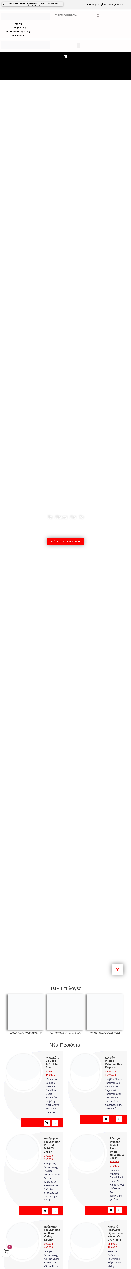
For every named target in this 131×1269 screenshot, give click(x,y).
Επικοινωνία (18, 35)
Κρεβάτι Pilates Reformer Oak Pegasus (113, 1062)
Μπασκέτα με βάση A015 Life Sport (52, 1062)
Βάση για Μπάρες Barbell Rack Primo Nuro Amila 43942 (117, 1148)
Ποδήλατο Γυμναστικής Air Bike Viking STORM (52, 1233)
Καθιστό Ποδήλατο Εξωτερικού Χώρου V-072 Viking (115, 1233)
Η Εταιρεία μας (18, 27)
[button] (78, 45)
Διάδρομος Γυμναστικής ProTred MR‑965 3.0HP (52, 1145)
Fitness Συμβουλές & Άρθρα (18, 31)
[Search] (98, 16)
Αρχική (18, 23)
